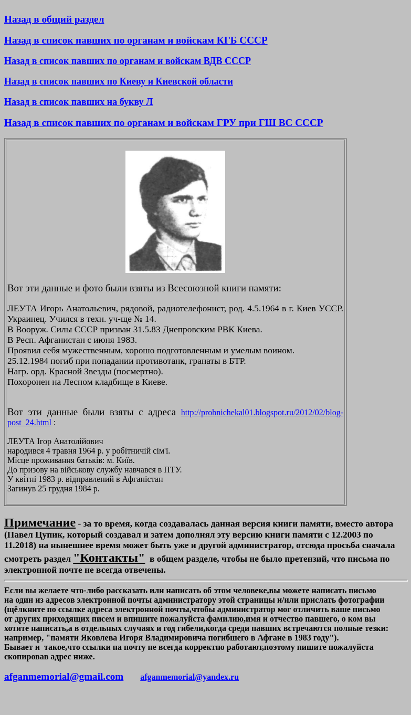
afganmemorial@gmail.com (63, 676)
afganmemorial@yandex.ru (189, 676)
